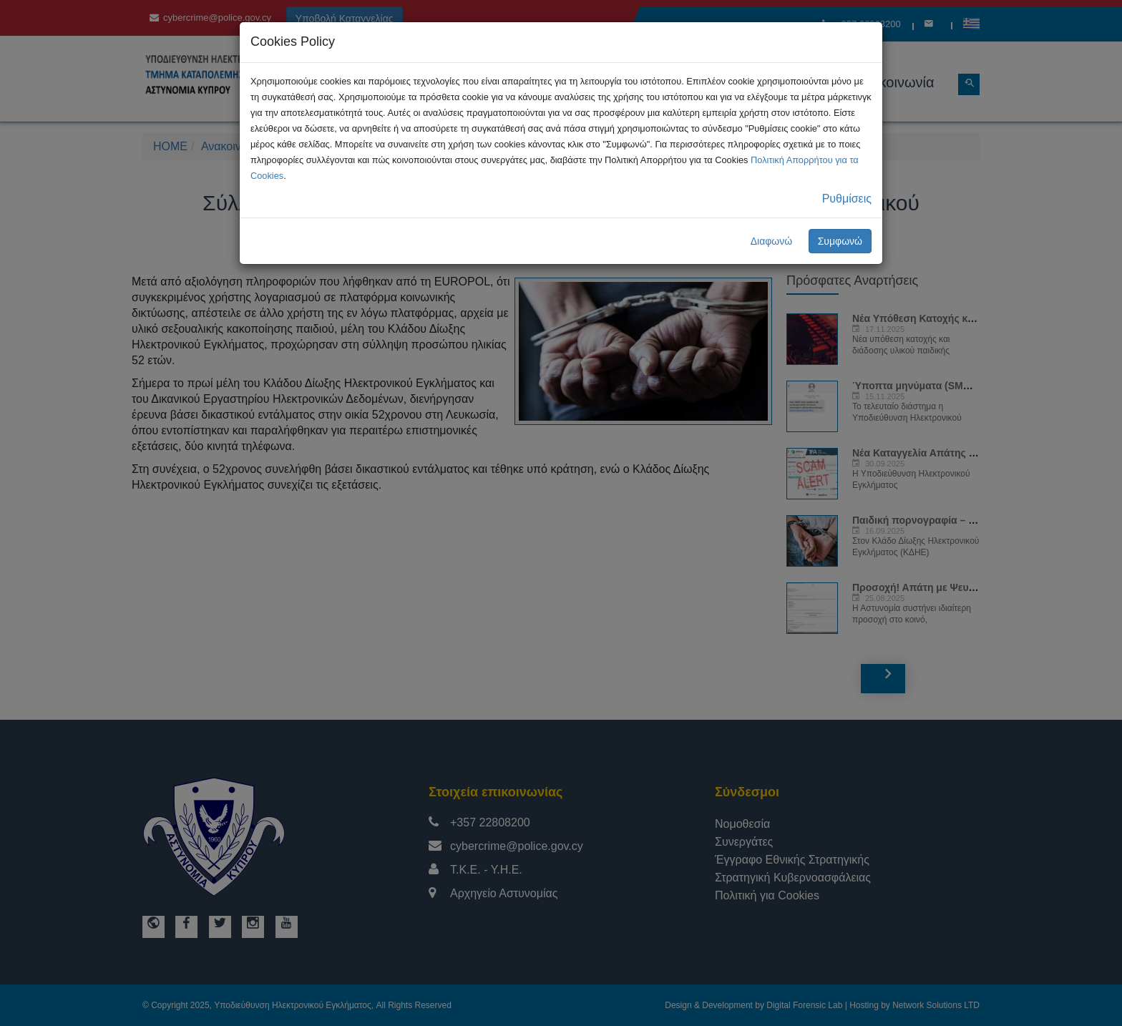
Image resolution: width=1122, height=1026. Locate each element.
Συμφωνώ (840, 241)
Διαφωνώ (772, 241)
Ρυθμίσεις (847, 198)
